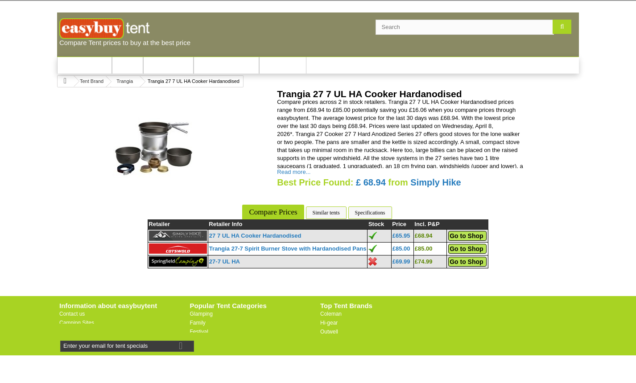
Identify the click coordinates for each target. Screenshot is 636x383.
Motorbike (202, 349)
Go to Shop (466, 235)
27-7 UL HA (224, 261)
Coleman (331, 314)
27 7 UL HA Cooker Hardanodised (255, 235)
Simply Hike (435, 182)
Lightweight (203, 341)
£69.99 (401, 261)
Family (198, 323)
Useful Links (73, 332)
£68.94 (424, 235)
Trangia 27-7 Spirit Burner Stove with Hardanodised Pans (288, 248)
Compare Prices (273, 212)
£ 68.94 (371, 182)
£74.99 (424, 261)
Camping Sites (76, 323)
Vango (327, 341)
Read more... (293, 172)
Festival (199, 332)
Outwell (329, 332)
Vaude (327, 349)
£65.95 (401, 235)
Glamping (201, 314)
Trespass (331, 358)
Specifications (370, 213)
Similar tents (326, 213)
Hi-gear (329, 323)
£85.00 (401, 248)
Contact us (72, 314)
